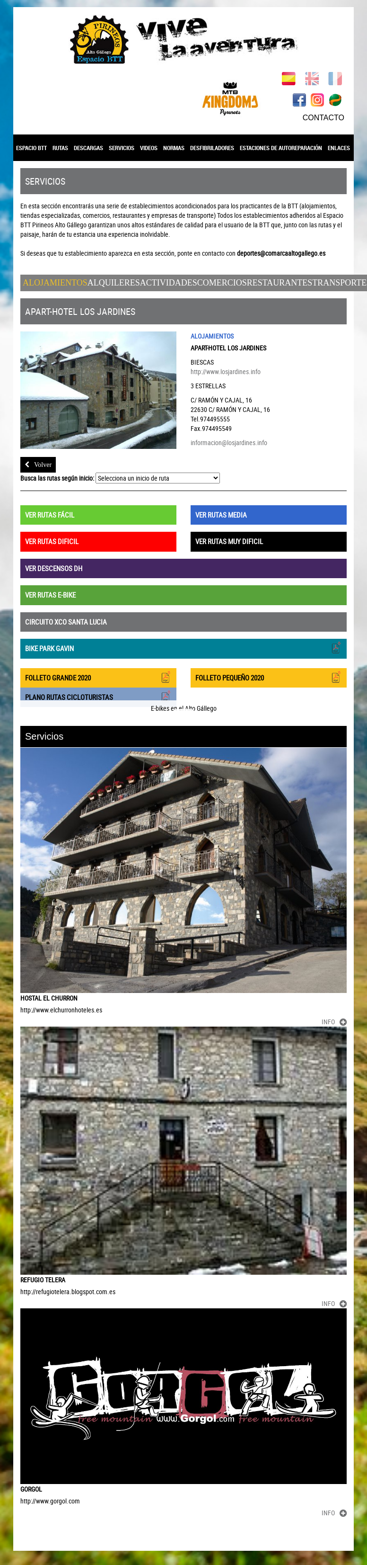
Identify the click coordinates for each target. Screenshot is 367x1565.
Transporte (339, 282)
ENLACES (339, 147)
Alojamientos (55, 282)
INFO (334, 1021)
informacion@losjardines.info (229, 442)
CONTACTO (323, 118)
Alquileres (113, 282)
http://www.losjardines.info (226, 371)
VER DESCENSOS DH (53, 568)
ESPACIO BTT (31, 147)
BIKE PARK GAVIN (183, 647)
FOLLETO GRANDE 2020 (98, 677)
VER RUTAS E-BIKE (50, 594)
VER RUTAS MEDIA (221, 514)
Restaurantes (280, 282)
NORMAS (173, 147)
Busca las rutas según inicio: (57, 478)
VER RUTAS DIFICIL (52, 541)
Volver (38, 464)
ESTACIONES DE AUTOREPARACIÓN (281, 147)
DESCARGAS (88, 147)
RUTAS (60, 147)
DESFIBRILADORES (212, 147)
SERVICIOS (121, 147)
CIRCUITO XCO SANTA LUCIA (66, 621)
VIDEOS (148, 147)
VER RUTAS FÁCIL (49, 514)
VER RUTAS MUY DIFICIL (229, 541)
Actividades (168, 282)
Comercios (222, 282)
